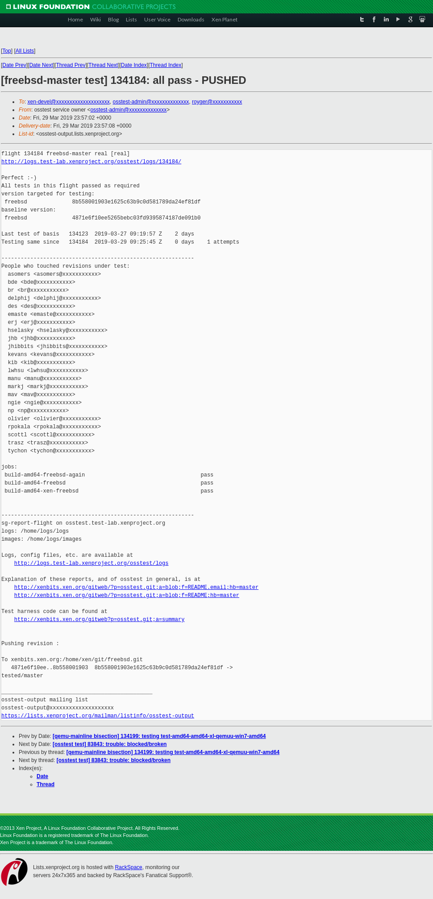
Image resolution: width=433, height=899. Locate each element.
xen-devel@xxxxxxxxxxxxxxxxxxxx (69, 102)
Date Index (134, 65)
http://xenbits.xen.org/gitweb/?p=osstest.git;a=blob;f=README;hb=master (126, 595)
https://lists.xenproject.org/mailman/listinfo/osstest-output (97, 716)
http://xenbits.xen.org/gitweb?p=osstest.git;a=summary (99, 619)
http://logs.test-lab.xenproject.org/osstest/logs (91, 563)
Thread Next (103, 65)
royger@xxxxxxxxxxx (217, 102)
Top (6, 51)
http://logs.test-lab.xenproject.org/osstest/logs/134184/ (91, 162)
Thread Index (166, 65)
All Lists (25, 51)
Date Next (41, 65)
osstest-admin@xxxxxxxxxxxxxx (150, 102)
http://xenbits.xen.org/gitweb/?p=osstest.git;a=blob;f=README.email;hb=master (136, 587)
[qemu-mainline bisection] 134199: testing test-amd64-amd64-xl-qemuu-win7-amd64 (159, 736)
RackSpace (128, 867)
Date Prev (14, 65)
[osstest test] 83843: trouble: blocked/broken (110, 744)
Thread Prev (70, 65)
